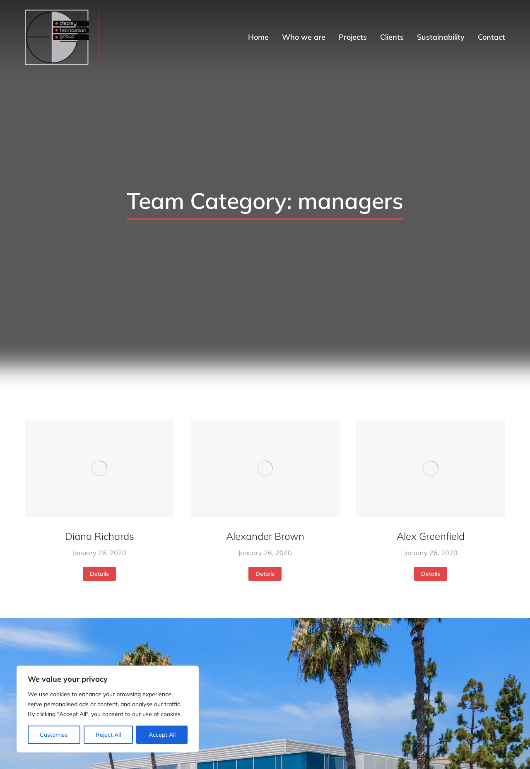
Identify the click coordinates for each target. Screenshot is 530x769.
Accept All (162, 734)
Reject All (108, 734)
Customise (54, 734)
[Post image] (99, 468)
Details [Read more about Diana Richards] (99, 573)
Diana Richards (99, 536)
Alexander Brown (265, 536)
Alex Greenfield (431, 536)
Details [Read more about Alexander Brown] (265, 573)
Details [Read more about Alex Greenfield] (430, 573)
